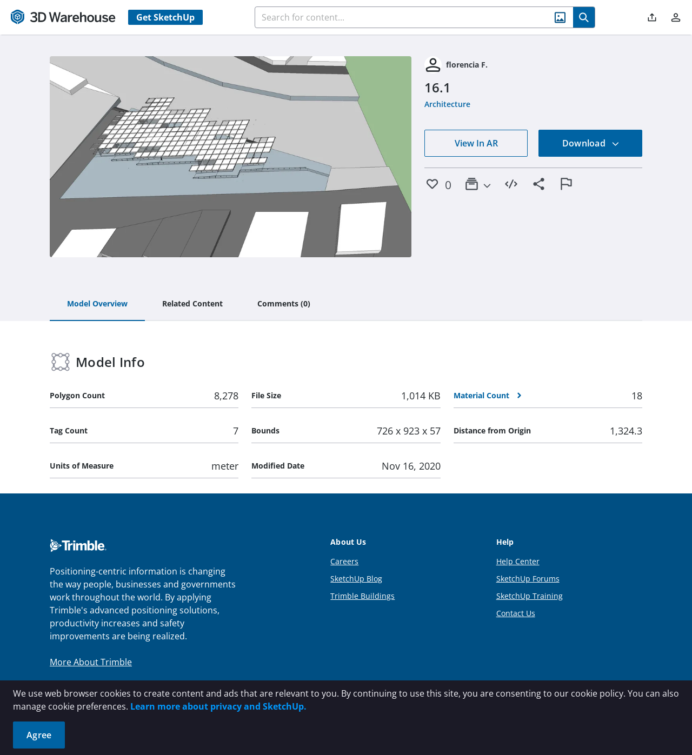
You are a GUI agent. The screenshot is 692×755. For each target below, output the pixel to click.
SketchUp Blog (356, 578)
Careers (344, 561)
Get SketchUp (165, 17)
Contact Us (515, 613)
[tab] (97, 304)
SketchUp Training (529, 596)
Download (591, 143)
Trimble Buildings (362, 596)
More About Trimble (91, 662)
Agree (38, 735)
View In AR (476, 143)
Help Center (518, 561)
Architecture (447, 104)
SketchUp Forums (528, 578)
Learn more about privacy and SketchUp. (218, 706)
